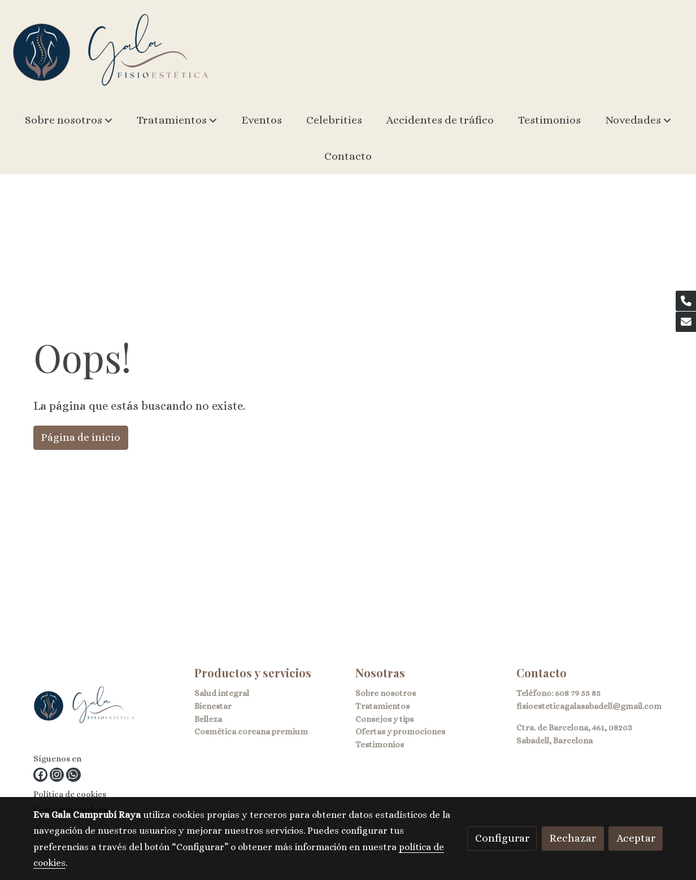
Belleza (208, 719)
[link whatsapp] (73, 774)
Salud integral (221, 693)
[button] (68, 120)
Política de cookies (69, 794)
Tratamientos (382, 706)
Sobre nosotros (385, 693)
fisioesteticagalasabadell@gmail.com (589, 706)
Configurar (502, 838)
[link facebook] (40, 774)
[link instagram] (57, 774)
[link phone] (686, 301)
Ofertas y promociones (400, 731)
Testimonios (379, 744)
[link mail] (686, 322)
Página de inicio (80, 437)
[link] (111, 51)
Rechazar (572, 838)
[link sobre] (106, 707)
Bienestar (213, 706)
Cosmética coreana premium (251, 731)
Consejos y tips (384, 719)
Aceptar (635, 838)
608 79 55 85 (578, 693)
